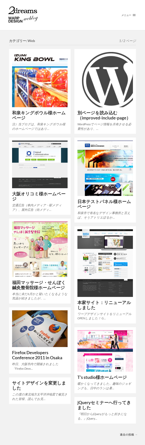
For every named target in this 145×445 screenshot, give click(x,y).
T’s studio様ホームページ (102, 377)
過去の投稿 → (129, 434)
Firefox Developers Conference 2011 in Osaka (37, 355)
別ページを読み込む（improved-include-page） (104, 115)
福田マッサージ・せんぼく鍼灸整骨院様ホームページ (39, 285)
